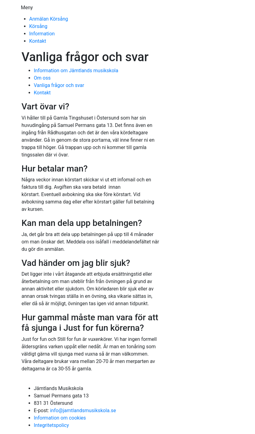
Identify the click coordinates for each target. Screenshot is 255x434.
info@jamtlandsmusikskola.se (83, 410)
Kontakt (37, 41)
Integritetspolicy (51, 425)
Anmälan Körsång (48, 19)
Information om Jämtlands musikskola (76, 70)
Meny (27, 7)
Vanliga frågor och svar (59, 85)
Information (42, 34)
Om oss (42, 78)
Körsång (38, 26)
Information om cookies (60, 418)
